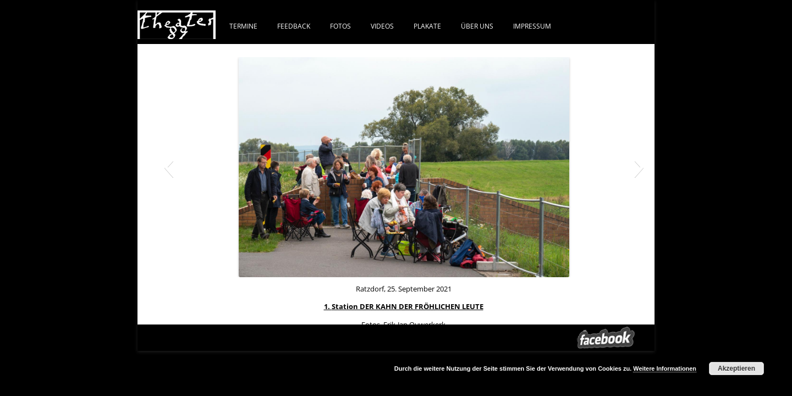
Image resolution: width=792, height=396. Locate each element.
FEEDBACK (293, 25)
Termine (243, 25)
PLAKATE (427, 25)
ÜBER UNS (477, 25)
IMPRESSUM (532, 25)
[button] (168, 167)
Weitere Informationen (664, 368)
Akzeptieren (736, 368)
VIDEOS (382, 25)
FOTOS (340, 25)
